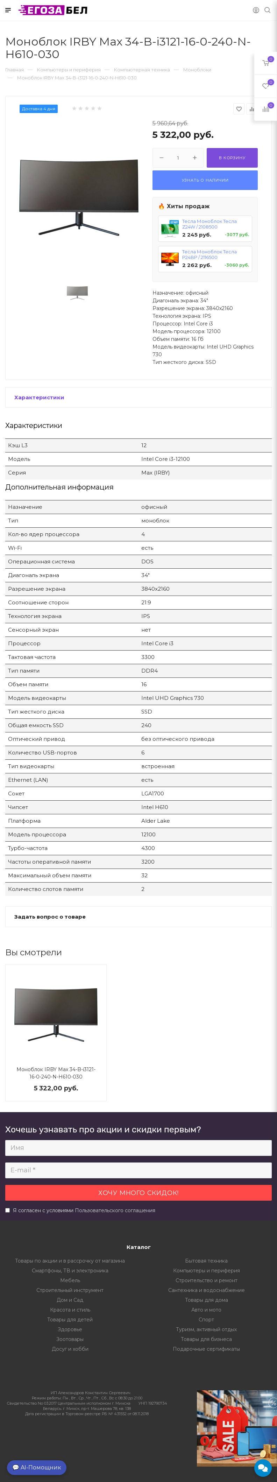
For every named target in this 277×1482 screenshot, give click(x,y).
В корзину (232, 157)
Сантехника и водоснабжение (206, 1290)
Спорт (206, 1319)
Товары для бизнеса (206, 1339)
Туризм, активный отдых (206, 1329)
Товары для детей (70, 1319)
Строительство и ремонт (206, 1280)
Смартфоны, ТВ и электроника (70, 1270)
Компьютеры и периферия (206, 1270)
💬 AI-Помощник (36, 1467)
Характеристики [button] (39, 397)
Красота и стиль (70, 1310)
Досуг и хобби (70, 1349)
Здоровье (70, 1329)
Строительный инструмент (70, 1290)
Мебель (70, 1280)
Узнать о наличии (205, 180)
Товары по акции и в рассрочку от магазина (70, 1261)
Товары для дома (206, 1300)
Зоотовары (70, 1339)
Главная (14, 69)
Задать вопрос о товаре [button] (50, 916)
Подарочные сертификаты (206, 1349)
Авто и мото (206, 1310)
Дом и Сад (70, 1300)
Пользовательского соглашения (115, 1210)
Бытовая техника (206, 1261)
